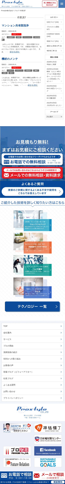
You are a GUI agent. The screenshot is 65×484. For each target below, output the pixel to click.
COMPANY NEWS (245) (53, 35)
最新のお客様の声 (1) (54, 46)
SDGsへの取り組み (12, 359)
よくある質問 (9, 385)
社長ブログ (8, 378)
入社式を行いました (54, 104)
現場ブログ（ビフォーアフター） (18, 372)
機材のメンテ (10, 58)
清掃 (18, 37)
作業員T (10, 37)
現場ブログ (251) (53, 41)
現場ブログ (16, 34)
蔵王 (11, 73)
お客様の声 (8, 365)
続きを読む (15, 52)
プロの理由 (8, 346)
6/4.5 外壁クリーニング (54, 88)
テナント (19, 70)
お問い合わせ (9, 391)
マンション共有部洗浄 (15, 25)
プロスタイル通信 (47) (53, 28)
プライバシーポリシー (13, 398)
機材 (36, 70)
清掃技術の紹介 (10, 352)
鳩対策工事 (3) (52, 51)
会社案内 (7, 333)
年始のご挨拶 (52, 63)
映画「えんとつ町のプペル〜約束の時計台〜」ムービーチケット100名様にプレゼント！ (54, 75)
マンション (27, 37)
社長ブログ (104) (53, 22)
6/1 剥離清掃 (52, 97)
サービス (7, 339)
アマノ (10, 70)
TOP (5, 326)
